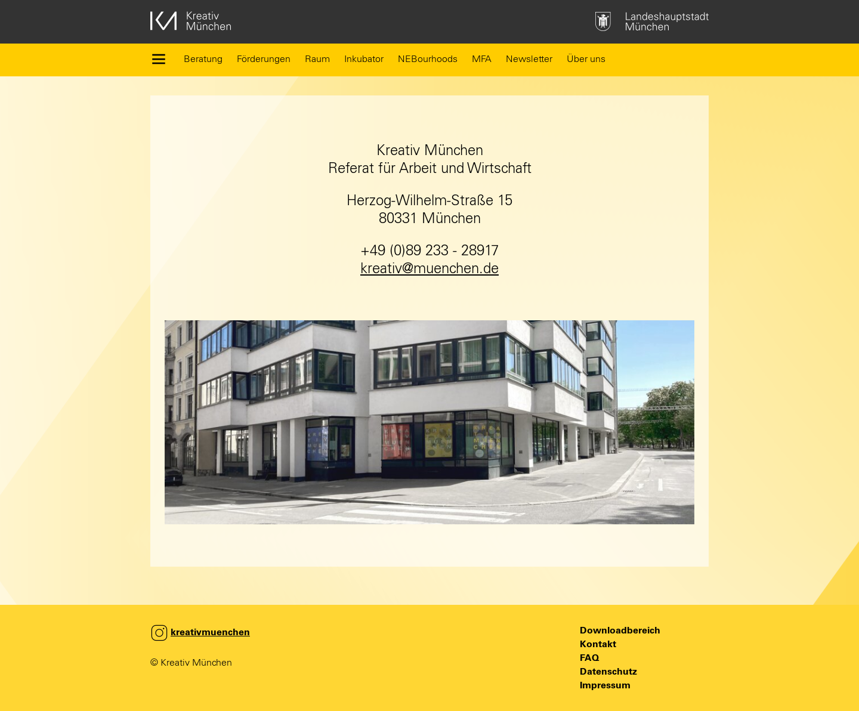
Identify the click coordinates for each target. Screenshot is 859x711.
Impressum (605, 685)
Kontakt (598, 644)
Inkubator (364, 59)
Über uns (586, 59)
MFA (482, 59)
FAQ (589, 658)
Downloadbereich (620, 630)
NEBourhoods (428, 59)
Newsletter (529, 59)
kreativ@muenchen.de (429, 269)
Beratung (203, 59)
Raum (317, 59)
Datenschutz (608, 671)
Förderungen (264, 59)
